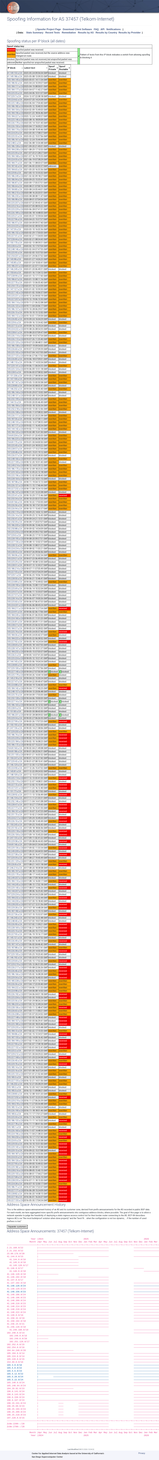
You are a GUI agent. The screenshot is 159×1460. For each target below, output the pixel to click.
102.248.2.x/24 (14, 143)
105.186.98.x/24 (14, 199)
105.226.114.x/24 (15, 335)
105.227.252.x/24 (15, 1097)
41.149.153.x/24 (14, 73)
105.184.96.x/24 (14, 555)
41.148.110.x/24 (14, 362)
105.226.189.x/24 (15, 213)
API (102, 29)
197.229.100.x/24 (15, 668)
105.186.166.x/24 (15, 974)
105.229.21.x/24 (14, 558)
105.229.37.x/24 (14, 592)
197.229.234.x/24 (15, 894)
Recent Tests (52, 32)
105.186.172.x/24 (15, 744)
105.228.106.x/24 (15, 1007)
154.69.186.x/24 (14, 751)
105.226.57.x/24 (14, 455)
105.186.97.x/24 (14, 222)
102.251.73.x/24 (14, 814)
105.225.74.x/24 (14, 631)
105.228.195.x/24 (15, 538)
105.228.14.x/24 (14, 598)
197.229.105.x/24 (15, 954)
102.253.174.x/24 (15, 781)
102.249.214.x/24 (15, 465)
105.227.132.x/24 (15, 1047)
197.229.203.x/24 (15, 731)
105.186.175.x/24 (15, 469)
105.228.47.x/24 (14, 804)
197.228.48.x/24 (14, 452)
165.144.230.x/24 (15, 901)
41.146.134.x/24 (14, 798)
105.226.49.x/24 (14, 941)
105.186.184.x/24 (15, 405)
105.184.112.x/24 (15, 316)
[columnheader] (15, 68)
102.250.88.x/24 (14, 528)
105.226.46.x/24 (14, 971)
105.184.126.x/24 (15, 1160)
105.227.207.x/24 (15, 299)
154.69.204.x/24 (14, 435)
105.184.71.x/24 (14, 163)
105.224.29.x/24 (14, 133)
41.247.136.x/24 (14, 728)
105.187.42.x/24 (14, 166)
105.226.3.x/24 (14, 655)
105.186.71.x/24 (14, 1187)
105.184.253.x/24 (15, 651)
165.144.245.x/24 (15, 884)
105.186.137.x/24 (15, 309)
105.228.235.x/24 (15, 1180)
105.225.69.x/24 (14, 588)
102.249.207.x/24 (15, 878)
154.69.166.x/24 (14, 502)
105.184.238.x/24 (15, 149)
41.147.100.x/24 (14, 379)
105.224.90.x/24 (14, 768)
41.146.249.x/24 (14, 269)
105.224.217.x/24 (15, 818)
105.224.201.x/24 (15, 605)
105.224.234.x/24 (15, 548)
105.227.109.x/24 (15, 462)
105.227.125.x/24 (15, 356)
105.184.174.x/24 (15, 129)
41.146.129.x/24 (14, 765)
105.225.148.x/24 (15, 103)
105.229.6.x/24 (14, 322)
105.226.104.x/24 (15, 834)
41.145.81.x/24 (14, 771)
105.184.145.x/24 (15, 79)
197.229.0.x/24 (14, 535)
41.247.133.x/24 (14, 838)
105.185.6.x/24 (14, 1114)
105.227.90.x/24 (14, 1044)
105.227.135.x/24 (15, 1080)
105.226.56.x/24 (14, 505)
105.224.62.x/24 (14, 99)
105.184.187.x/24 (15, 1153)
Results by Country (106, 32)
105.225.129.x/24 (15, 342)
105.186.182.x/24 (15, 106)
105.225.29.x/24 (14, 562)
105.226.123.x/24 (15, 306)
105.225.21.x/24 (14, 216)
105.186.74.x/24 (14, 735)
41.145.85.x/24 (14, 262)
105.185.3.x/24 (14, 1077)
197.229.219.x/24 (15, 964)
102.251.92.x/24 (14, 828)
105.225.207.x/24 (15, 203)
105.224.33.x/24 (14, 1157)
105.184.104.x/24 (15, 109)
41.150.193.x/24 (14, 725)
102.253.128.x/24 (15, 698)
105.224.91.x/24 (14, 612)
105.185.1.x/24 (14, 1127)
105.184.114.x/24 (15, 302)
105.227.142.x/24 (15, 292)
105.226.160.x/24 (15, 1130)
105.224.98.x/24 (14, 991)
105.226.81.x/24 (14, 622)
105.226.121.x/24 (15, 485)
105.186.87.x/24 (14, 183)
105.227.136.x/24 (15, 542)
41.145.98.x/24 (14, 259)
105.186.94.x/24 (14, 179)
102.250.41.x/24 (14, 518)
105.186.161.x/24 (15, 139)
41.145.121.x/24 (14, 937)
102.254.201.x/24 (15, 256)
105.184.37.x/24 (14, 628)
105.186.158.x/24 (15, 345)
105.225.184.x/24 (15, 741)
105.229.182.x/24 (15, 1167)
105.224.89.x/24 (14, 582)
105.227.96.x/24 (14, 219)
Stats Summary (34, 32)
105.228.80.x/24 (14, 385)
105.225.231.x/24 (15, 296)
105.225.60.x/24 (14, 601)
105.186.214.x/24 (15, 568)
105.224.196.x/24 (15, 1134)
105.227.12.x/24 (14, 326)
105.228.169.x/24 (15, 927)
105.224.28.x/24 (14, 1183)
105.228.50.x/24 (14, 578)
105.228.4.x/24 (14, 246)
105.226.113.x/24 (15, 339)
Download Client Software (77, 29)
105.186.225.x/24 (15, 439)
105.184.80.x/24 (14, 189)
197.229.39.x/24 (14, 858)
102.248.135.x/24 (15, 422)
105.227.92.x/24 (14, 641)
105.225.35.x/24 (14, 93)
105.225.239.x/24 (15, 738)
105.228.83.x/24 (14, 1094)
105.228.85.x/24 (14, 665)
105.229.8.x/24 (14, 173)
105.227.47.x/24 (14, 681)
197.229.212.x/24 (15, 1054)
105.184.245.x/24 (15, 615)
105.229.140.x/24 (15, 888)
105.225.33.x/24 (14, 136)
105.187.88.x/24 (14, 947)
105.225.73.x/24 (14, 695)
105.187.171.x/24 (15, 425)
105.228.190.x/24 (15, 585)
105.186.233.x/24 (15, 1004)
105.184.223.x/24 (15, 638)
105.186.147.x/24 (15, 492)
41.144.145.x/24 (14, 661)
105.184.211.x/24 (15, 608)
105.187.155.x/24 (15, 1037)
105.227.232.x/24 (15, 488)
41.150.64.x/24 (14, 272)
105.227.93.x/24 (14, 934)
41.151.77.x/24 (14, 791)
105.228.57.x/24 (14, 449)
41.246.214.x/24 (14, 868)
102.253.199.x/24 (15, 399)
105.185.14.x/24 (14, 1067)
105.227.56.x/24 (14, 914)
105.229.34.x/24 (14, 718)
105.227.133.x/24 (15, 1200)
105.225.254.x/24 (15, 532)
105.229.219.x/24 (15, 1100)
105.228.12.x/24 (14, 545)
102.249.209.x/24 (15, 851)
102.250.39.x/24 (14, 522)
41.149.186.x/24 (14, 76)
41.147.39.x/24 (14, 229)
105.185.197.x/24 (15, 871)
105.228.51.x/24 (14, 565)
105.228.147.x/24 (15, 648)
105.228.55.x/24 (14, 552)
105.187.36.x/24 (14, 419)
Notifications (113, 29)
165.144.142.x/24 (15, 429)
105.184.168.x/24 (15, 156)
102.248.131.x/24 (15, 395)
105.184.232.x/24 (15, 897)
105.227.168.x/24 (15, 1057)
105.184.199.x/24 (15, 1040)
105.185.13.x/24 (14, 1107)
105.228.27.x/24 (14, 625)
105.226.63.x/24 (14, 1010)
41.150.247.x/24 (14, 758)
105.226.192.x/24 (15, 994)
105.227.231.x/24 (15, 788)
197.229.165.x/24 (15, 472)
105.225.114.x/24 (15, 778)
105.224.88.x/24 (14, 685)
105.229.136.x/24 (15, 848)
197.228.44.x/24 (14, 239)
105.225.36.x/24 (14, 1001)
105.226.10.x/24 (14, 821)
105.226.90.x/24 (14, 924)
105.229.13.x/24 (14, 1150)
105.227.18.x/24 (14, 1197)
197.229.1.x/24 (14, 575)
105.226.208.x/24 (15, 1014)
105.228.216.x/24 (15, 1170)
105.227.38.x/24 (14, 854)
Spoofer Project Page (49, 29)
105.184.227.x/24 (15, 116)
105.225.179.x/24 (15, 675)
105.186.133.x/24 (15, 1120)
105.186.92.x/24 (14, 83)
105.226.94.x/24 (14, 508)
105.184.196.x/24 (15, 113)
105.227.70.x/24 (14, 282)
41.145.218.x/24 (14, 678)
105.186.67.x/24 (14, 279)
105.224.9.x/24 (14, 1140)
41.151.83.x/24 (14, 711)
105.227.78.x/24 (14, 1124)
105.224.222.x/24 (15, 329)
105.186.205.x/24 (15, 525)
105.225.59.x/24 (14, 153)
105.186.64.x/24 (14, 186)
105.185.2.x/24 (14, 1087)
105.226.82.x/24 (14, 319)
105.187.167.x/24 (15, 382)
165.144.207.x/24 (15, 891)
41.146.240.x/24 (14, 917)
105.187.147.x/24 (15, 944)
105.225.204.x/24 (15, 997)
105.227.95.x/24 (14, 1163)
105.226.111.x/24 (15, 415)
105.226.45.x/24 (14, 1060)
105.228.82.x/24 (14, 1193)
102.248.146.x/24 (15, 249)
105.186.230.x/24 (15, 196)
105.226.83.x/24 (14, 359)
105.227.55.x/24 (14, 572)
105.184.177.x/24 (15, 89)
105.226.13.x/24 (14, 312)
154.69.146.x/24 (14, 844)
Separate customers (17, 1226)
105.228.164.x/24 (15, 478)
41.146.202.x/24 (14, 1084)
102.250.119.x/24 (15, 512)
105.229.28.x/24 (14, 907)
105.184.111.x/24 (15, 86)
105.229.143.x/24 (15, 1147)
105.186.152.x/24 (15, 232)
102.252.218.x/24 (15, 409)
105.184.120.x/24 (15, 432)
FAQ (96, 29)
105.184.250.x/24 (15, 1137)
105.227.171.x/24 (15, 1190)
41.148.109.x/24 (14, 774)
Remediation (69, 32)
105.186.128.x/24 (15, 146)
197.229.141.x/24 (15, 365)
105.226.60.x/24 (14, 349)
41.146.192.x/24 (14, 957)
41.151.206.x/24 (14, 375)
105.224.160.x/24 (15, 618)
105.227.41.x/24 (14, 236)
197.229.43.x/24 (14, 761)
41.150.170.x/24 (14, 242)
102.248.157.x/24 (15, 691)
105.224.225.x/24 (15, 226)
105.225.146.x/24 (15, 119)
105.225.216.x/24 (15, 206)
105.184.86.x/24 (14, 1034)
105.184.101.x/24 (15, 811)
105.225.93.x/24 (14, 252)
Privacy (141, 1453)
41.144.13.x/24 (14, 402)
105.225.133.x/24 (15, 1074)
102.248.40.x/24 (14, 921)
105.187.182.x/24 (15, 911)
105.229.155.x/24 (15, 1174)
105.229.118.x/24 (15, 831)
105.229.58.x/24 (14, 841)
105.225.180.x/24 (15, 1024)
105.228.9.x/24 (14, 708)
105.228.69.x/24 (14, 645)
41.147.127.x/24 (14, 289)
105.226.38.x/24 (14, 951)
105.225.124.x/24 (15, 369)
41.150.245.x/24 (14, 824)
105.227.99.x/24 (14, 721)
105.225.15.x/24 (14, 931)
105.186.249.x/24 (15, 176)
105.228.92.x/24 (14, 794)
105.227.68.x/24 (14, 1177)
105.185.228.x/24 (15, 981)
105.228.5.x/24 (14, 372)
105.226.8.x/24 (14, 864)
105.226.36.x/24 (14, 984)
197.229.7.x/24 (14, 96)
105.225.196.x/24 (15, 475)
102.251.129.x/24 (15, 861)
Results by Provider (130, 32)
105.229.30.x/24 (14, 1144)
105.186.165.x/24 (15, 705)
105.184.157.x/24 (15, 1021)
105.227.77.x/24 (14, 808)
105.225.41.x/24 (14, 495)
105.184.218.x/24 (15, 1104)
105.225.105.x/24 (15, 352)
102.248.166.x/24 (15, 459)
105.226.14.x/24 (14, 515)
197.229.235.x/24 (15, 1027)
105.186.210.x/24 (15, 192)
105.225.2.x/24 (14, 1050)
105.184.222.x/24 (15, 987)
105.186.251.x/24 (15, 266)
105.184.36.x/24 (14, 635)
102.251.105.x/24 (15, 754)
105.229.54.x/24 (14, 977)
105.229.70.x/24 (14, 1064)
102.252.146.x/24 (15, 801)
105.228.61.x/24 (14, 332)
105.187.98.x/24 (14, 482)
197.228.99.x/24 (14, 276)
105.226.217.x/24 (15, 967)
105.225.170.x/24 (15, 874)
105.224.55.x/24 (14, 159)
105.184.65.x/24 (14, 169)
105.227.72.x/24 (14, 784)
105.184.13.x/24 (14, 1031)
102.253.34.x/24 (14, 498)
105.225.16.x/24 (14, 1070)
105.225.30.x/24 (14, 1117)
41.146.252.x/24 (14, 389)
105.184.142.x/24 (15, 688)
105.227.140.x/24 (15, 671)
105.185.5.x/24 (14, 1090)
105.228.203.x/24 (15, 904)
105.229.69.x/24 (14, 961)
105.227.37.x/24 (14, 595)
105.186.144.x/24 (15, 392)
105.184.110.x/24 (15, 881)
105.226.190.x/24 (15, 1110)
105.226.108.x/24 (15, 412)
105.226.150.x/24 (15, 126)
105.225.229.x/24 (15, 209)
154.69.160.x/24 (14, 748)
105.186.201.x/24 (15, 715)
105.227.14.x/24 (14, 701)
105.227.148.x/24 (15, 1017)
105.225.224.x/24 (15, 658)
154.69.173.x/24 (14, 442)
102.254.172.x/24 (15, 286)
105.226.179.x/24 (15, 123)
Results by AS (86, 32)
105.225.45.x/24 (14, 445)
